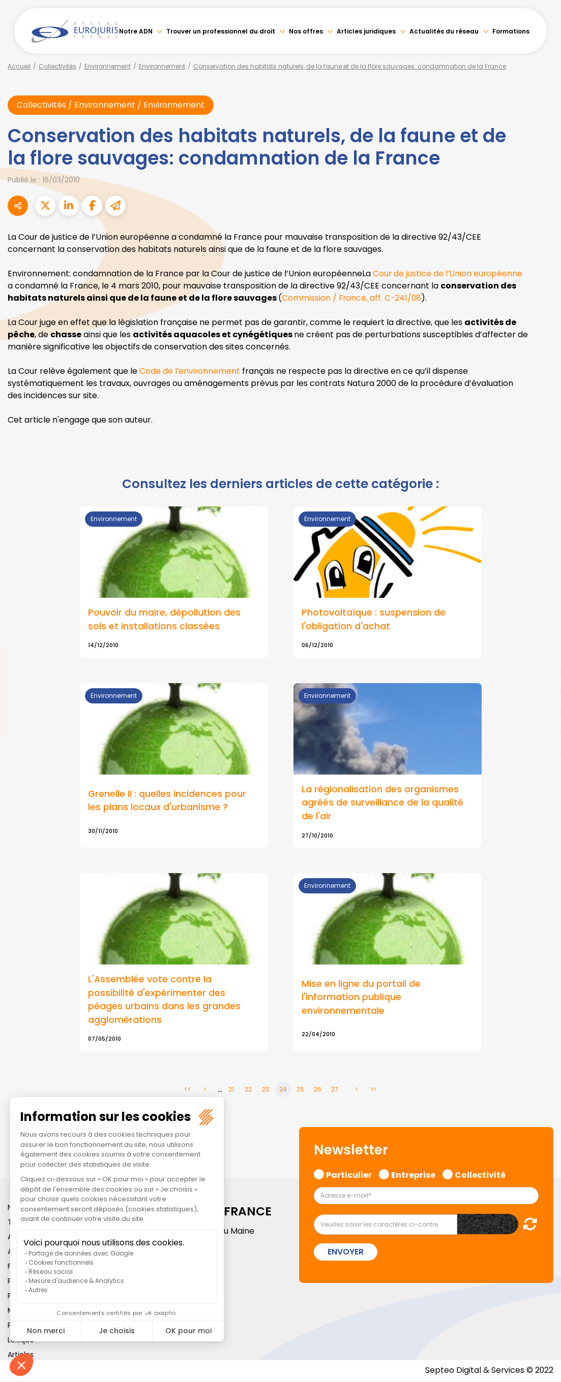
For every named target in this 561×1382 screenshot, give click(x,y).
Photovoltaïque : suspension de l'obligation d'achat (374, 619)
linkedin (541, 671)
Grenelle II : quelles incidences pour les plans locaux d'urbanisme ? (167, 801)
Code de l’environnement (191, 371)
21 (231, 1090)
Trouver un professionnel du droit (220, 31)
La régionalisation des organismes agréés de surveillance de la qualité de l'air (382, 803)
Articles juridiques (366, 31)
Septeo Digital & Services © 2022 (488, 1371)
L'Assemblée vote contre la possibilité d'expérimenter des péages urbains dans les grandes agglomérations (164, 1000)
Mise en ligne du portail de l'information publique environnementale (361, 998)
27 (334, 1090)
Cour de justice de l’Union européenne (448, 273)
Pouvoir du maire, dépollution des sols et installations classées (164, 619)
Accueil (19, 66)
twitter (541, 650)
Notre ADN (136, 31)
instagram (541, 711)
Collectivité (480, 1175)
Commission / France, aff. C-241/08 (352, 298)
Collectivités (57, 66)
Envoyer (346, 1253)
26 (317, 1090)
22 (248, 1090)
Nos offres (306, 31)
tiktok (541, 752)
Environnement (107, 66)
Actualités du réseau (444, 31)
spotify (541, 732)
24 (283, 1090)
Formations (510, 31)
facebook (541, 630)
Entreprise (413, 1175)
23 (265, 1090)
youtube (541, 691)
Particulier (349, 1175)
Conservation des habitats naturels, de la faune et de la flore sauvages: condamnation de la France (349, 66)
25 (300, 1090)
